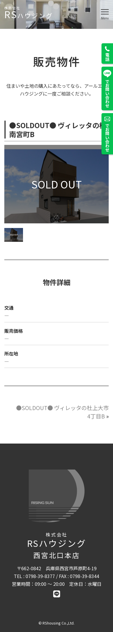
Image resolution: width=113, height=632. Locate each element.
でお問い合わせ (107, 88)
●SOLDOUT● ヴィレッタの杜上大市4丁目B (62, 412)
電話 (107, 53)
